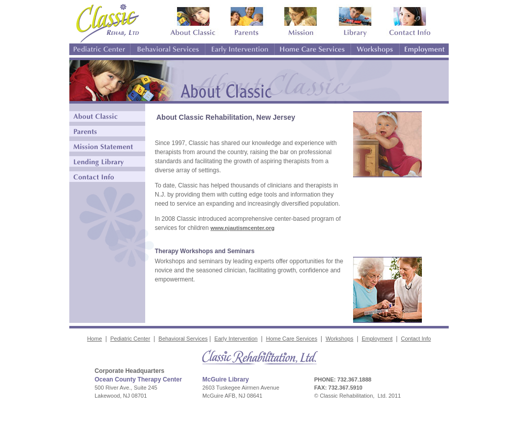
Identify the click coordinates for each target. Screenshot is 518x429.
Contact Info (416, 339)
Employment (377, 339)
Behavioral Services (182, 339)
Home (94, 339)
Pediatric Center (130, 339)
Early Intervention (236, 339)
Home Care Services (291, 339)
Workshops (340, 339)
